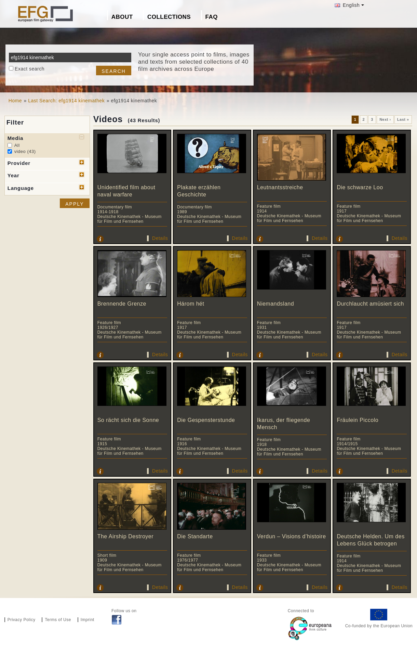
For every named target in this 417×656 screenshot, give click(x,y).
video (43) (25, 151)
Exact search (29, 69)
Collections (169, 17)
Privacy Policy (22, 619)
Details (160, 238)
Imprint (87, 619)
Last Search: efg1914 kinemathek (66, 100)
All (17, 145)
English (347, 5)
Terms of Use (58, 619)
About (122, 17)
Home (15, 100)
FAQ (211, 17)
